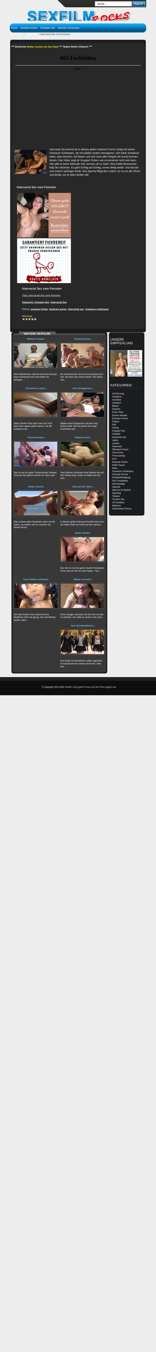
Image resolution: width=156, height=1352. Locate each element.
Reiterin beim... (83, 437)
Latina (115, 440)
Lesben (115, 443)
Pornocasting (118, 455)
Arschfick (116, 400)
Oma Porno (117, 452)
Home (14, 27)
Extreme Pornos (120, 418)
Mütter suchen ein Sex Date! (43, 46)
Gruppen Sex (31, 34)
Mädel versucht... (83, 579)
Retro (114, 468)
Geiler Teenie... (83, 533)
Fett (114, 424)
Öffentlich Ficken (120, 449)
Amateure (117, 396)
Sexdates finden (29, 27)
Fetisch (115, 421)
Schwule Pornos (120, 474)
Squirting (116, 493)
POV (114, 459)
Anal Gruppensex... (83, 388)
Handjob (116, 434)
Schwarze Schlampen (122, 471)
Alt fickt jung (118, 393)
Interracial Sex (59, 302)
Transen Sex (118, 499)
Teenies (116, 496)
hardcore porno (58, 309)
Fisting (115, 427)
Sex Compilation (120, 480)
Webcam (116, 505)
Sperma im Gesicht (121, 490)
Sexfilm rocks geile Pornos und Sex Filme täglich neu (90, 687)
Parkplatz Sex (47, 27)
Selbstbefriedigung (121, 477)
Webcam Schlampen (69, 27)
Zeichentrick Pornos (121, 508)
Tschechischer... (83, 339)
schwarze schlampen (97, 309)
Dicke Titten (118, 412)
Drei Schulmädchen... (83, 625)
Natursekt (116, 446)
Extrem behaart (119, 415)
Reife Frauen (118, 465)
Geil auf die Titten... (83, 486)
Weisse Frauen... (36, 339)
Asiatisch (116, 403)
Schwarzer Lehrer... (36, 388)
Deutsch (116, 409)
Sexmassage (118, 484)
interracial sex (76, 309)
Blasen (115, 406)
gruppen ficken (39, 309)
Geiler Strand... (36, 486)
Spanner (116, 487)
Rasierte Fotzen (120, 462)
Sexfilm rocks (16, 34)
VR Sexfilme (118, 502)
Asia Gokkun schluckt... (36, 579)
